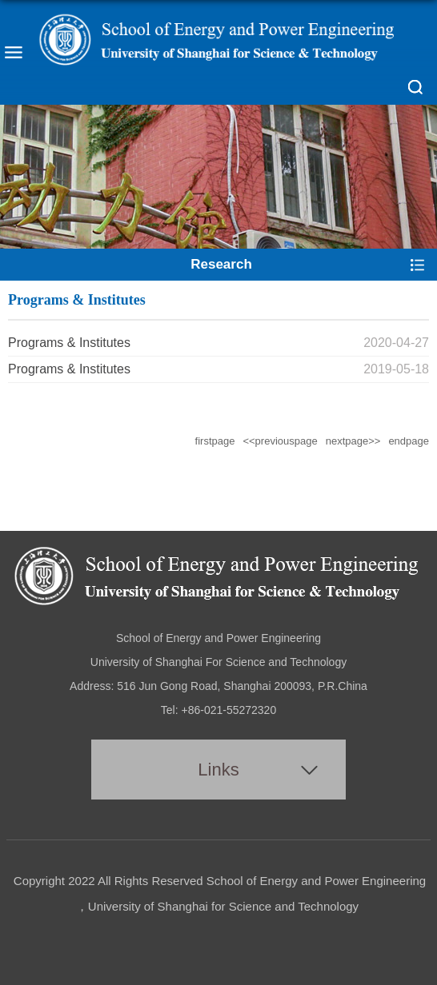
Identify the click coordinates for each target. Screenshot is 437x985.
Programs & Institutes (69, 342)
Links (218, 770)
